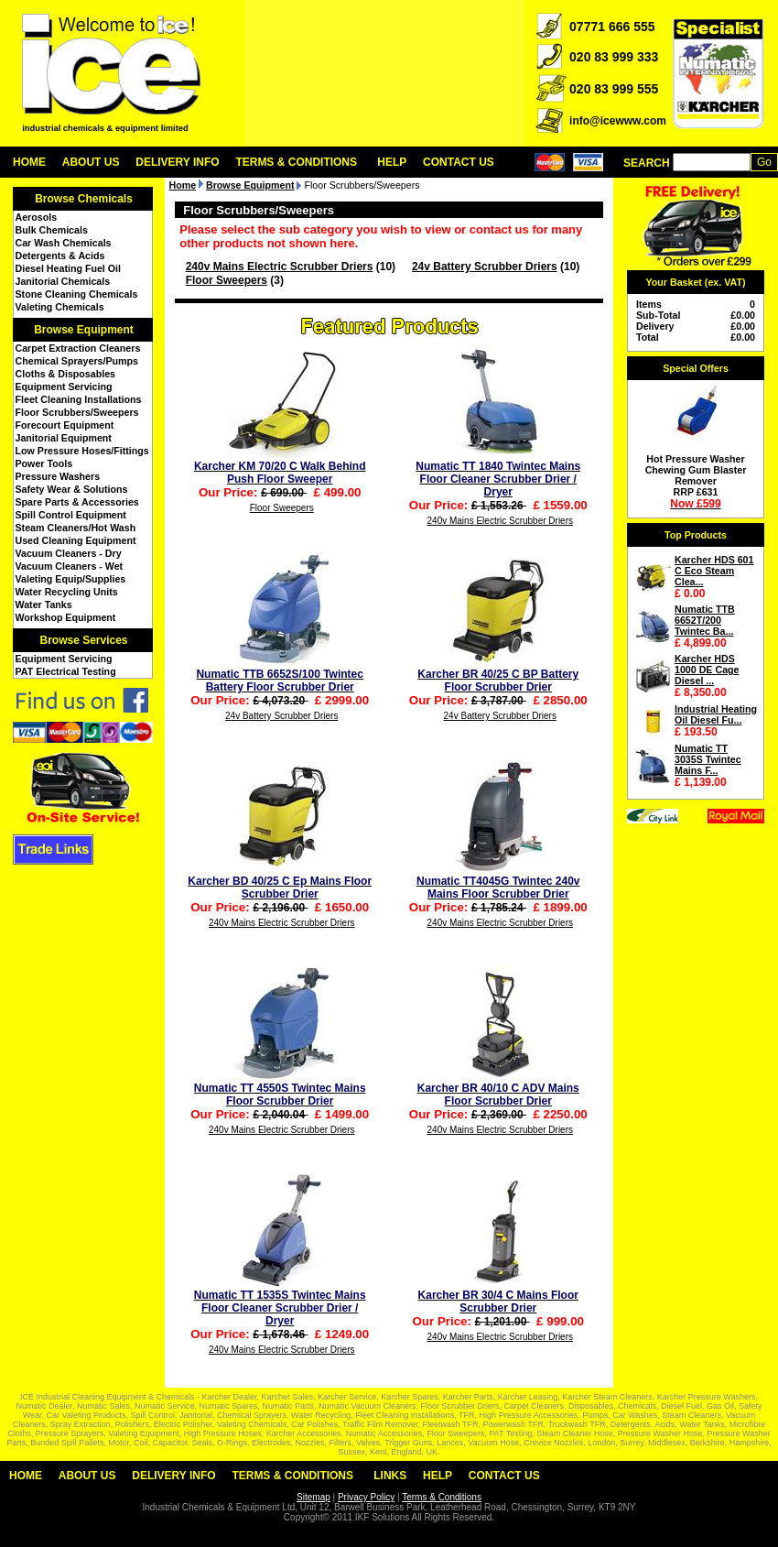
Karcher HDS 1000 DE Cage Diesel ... (707, 669)
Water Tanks (44, 604)
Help (391, 162)
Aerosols (37, 217)
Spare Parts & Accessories (77, 501)
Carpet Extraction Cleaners (78, 348)
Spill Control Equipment (71, 514)
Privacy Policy (366, 1497)
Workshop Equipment (66, 617)
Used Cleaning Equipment (76, 540)
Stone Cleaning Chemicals (77, 294)
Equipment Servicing (64, 386)
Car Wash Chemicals (64, 242)
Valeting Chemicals (60, 306)
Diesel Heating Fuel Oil (68, 268)
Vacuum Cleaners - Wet (70, 566)
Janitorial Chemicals (63, 281)
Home (29, 162)
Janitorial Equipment (64, 437)
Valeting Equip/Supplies (71, 578)
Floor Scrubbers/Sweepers (77, 412)
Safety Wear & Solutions (72, 489)
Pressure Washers (58, 476)
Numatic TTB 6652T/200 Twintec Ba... (705, 620)
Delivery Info (177, 162)
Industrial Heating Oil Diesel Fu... (716, 714)
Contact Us (458, 162)
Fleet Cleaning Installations (79, 399)
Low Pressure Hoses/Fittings (82, 450)
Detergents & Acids (60, 255)
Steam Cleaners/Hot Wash (76, 527)
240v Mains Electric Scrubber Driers (279, 266)
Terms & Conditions (296, 162)
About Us (91, 162)
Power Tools (44, 463)
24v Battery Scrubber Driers (484, 266)
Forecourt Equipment (65, 424)
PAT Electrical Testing (66, 671)
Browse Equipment (84, 329)
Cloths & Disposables (66, 373)
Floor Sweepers (226, 280)
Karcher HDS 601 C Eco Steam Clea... (714, 570)
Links (389, 1475)
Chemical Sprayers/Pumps (77, 360)
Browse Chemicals (84, 198)
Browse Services (83, 640)
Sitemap (313, 1497)
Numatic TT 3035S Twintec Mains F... (708, 759)
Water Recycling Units (67, 591)
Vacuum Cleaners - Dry (69, 553)
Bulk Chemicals (52, 229)
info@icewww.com (617, 120)
